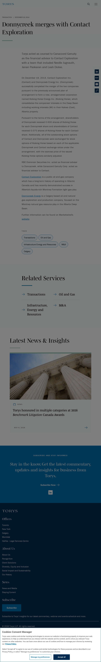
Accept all (61, 657)
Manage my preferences (40, 657)
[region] (50, 645)
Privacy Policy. (10, 644)
